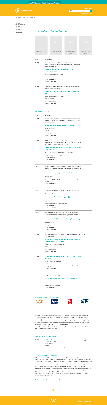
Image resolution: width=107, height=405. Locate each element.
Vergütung (37, 375)
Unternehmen (44, 2)
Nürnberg (46, 246)
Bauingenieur (47, 225)
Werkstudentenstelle (56, 370)
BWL (46, 155)
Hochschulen (56, 2)
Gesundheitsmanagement (49, 285)
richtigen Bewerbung (61, 359)
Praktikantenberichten (40, 357)
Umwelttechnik (52, 157)
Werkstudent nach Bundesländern (20, 30)
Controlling (56, 179)
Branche (25, 17)
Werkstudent (18, 17)
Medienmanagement (53, 265)
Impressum (80, 401)
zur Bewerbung (63, 368)
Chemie (50, 132)
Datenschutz (87, 401)
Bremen (46, 263)
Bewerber (33, 2)
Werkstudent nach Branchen (19, 27)
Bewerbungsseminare (39, 366)
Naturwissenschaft (55, 132)
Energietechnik (50, 155)
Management (76, 155)
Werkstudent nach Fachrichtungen (20, 24)
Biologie (46, 132)
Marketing (47, 157)
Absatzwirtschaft (48, 179)
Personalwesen (69, 179)
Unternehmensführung (68, 265)
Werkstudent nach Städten (18, 33)
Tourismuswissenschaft (45, 320)
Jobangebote (66, 370)
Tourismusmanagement (49, 77)
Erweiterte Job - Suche (86, 13)
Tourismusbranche (38, 317)
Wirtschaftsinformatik (63, 203)
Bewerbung (39, 319)
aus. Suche (62, 370)
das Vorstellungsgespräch (50, 364)
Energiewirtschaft (57, 155)
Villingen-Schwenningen (49, 283)
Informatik (47, 203)
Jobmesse (86, 361)
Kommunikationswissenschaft (67, 155)
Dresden (46, 224)
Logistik (61, 179)
